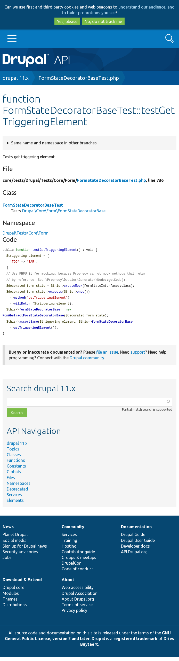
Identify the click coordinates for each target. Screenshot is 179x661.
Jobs (7, 561)
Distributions (15, 608)
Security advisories (20, 555)
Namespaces (18, 487)
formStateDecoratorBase (39, 312)
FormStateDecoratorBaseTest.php (78, 78)
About (68, 583)
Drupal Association (79, 597)
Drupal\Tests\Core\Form (25, 233)
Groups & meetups (79, 561)
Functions (16, 464)
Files (11, 481)
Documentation (136, 530)
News (8, 530)
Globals (14, 475)
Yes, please (67, 21)
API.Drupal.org (134, 555)
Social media (15, 544)
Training (69, 544)
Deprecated (17, 493)
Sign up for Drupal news (25, 550)
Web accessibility (78, 591)
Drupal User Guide (138, 544)
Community (73, 530)
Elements (15, 504)
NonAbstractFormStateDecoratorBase (33, 318)
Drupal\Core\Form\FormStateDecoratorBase (63, 210)
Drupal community (87, 361)
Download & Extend (22, 583)
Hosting (69, 550)
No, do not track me (103, 21)
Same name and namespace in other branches (54, 143)
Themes (10, 603)
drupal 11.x (16, 78)
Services (14, 498)
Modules (11, 597)
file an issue (107, 356)
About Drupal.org (78, 603)
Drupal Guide (133, 538)
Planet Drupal (15, 538)
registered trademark (135, 642)
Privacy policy (74, 614)
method (19, 300)
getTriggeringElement (32, 331)
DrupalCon (72, 567)
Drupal (98, 642)
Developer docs (135, 550)
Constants (16, 470)
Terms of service (77, 608)
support (138, 356)
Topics (13, 452)
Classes (14, 458)
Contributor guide (78, 555)
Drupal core (13, 591)
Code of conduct (77, 572)
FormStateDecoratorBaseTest (33, 205)
